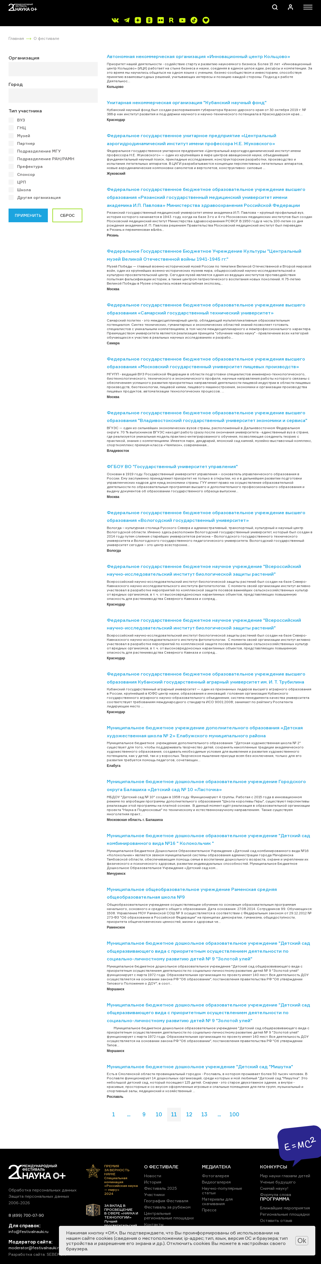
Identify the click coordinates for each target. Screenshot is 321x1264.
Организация (24, 57)
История (152, 1181)
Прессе (209, 1209)
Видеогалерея (216, 1181)
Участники (154, 1194)
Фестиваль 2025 (160, 1188)
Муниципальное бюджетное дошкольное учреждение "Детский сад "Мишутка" (200, 1066)
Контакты (153, 1224)
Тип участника (25, 110)
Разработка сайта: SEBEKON (37, 1254)
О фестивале (46, 38)
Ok (301, 1240)
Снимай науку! (274, 1188)
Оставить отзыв (276, 1220)
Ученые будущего (278, 1181)
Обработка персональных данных (43, 1189)
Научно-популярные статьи (222, 1190)
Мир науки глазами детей (285, 1175)
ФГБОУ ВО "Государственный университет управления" (172, 466)
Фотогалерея (215, 1175)
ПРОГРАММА (274, 1199)
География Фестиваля (166, 1200)
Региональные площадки (285, 1214)
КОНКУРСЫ (273, 1167)
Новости (152, 1175)
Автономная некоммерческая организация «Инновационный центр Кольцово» (198, 56)
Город (16, 84)
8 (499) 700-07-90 (26, 1215)
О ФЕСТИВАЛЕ (161, 1167)
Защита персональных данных (39, 1196)
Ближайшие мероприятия (285, 1207)
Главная (16, 38)
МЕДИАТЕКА (216, 1167)
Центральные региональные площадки (169, 1215)
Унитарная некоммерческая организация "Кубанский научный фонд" (187, 102)
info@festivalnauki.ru (28, 1231)
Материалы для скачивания (217, 1201)
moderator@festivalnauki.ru (35, 1247)
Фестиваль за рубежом (167, 1207)
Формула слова (275, 1194)
